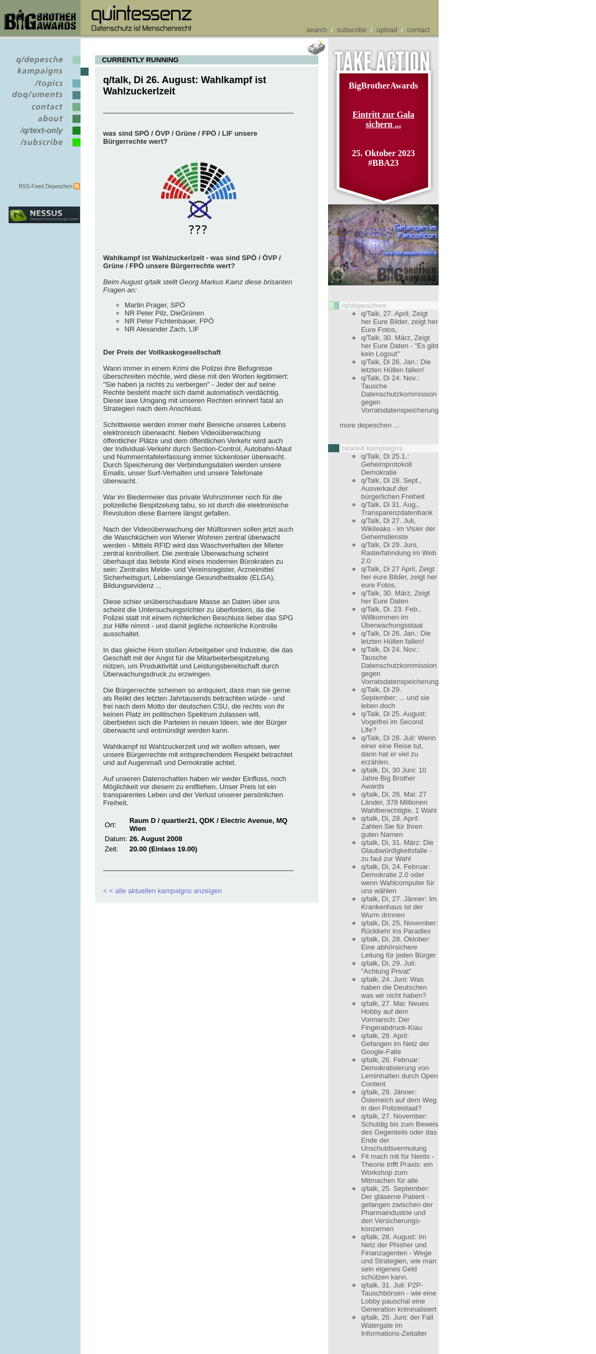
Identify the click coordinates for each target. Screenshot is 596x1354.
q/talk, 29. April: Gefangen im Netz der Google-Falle (395, 1044)
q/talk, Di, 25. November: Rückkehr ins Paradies (399, 927)
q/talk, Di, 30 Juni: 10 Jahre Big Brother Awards (393, 778)
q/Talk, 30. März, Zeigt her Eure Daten (395, 597)
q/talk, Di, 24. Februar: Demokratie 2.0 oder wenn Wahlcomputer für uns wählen (397, 879)
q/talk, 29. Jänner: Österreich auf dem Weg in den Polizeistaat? (399, 1100)
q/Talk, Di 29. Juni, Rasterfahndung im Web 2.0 (398, 553)
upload (386, 30)
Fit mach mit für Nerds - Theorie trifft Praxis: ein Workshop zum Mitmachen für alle (397, 1168)
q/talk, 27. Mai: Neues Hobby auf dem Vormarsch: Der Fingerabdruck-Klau (394, 1015)
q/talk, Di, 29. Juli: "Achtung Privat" (388, 967)
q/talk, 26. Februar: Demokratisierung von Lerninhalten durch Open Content (399, 1072)
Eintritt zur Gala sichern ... (383, 119)
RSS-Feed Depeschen (45, 186)
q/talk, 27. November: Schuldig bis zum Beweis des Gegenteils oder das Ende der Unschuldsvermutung (399, 1132)
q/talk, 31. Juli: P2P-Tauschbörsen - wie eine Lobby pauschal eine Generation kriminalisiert (398, 1297)
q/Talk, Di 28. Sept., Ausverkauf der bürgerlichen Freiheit (393, 488)
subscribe (352, 30)
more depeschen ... (369, 425)
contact (418, 30)
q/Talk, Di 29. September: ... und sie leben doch (395, 698)
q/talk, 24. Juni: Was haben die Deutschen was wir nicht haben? (394, 987)
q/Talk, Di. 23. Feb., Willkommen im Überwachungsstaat (392, 617)
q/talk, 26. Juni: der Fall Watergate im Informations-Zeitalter (397, 1325)
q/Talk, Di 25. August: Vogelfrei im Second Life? (393, 722)
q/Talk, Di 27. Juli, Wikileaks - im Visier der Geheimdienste (398, 529)
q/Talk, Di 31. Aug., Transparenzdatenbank (396, 509)
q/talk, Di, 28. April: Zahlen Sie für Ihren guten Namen (391, 826)
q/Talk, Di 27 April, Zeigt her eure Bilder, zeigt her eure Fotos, (399, 577)
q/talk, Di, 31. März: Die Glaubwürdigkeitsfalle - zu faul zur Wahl (397, 850)
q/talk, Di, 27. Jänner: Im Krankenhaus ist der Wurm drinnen (399, 907)
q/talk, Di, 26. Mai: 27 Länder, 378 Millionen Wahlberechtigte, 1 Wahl (399, 802)
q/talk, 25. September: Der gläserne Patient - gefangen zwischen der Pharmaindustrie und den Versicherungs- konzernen (397, 1208)
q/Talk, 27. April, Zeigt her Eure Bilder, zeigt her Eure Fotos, (399, 322)
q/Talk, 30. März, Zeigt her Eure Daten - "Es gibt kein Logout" (399, 346)
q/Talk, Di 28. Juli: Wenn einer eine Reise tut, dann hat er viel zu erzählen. (398, 750)
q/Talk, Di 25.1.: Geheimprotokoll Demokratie (386, 464)
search (316, 30)
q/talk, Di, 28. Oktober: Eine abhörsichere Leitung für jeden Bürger (398, 947)
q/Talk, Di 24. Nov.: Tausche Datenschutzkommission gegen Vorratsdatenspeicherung (400, 394)
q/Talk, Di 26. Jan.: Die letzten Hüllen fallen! (396, 366)
